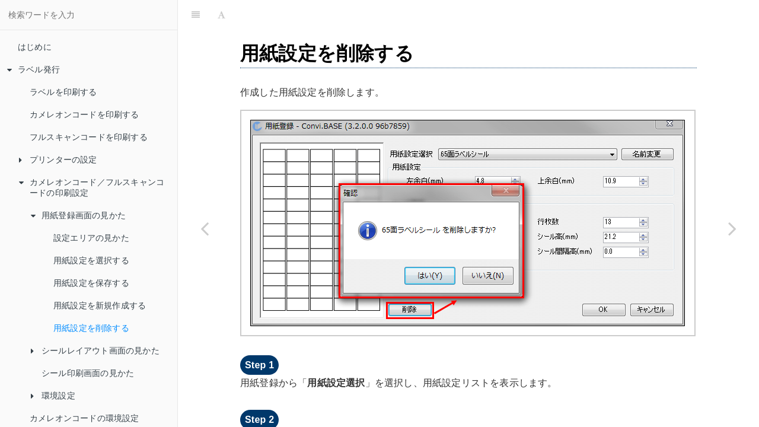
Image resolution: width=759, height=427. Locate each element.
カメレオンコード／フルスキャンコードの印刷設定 (91, 187)
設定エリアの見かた (91, 238)
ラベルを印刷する (63, 92)
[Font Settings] (221, 15)
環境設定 (53, 395)
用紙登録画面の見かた (78, 215)
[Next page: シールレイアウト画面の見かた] (732, 228)
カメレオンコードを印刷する (84, 114)
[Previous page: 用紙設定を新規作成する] (204, 228)
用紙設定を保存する (91, 283)
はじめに (35, 47)
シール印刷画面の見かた (88, 373)
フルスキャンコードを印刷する (89, 137)
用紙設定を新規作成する (99, 305)
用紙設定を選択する (91, 260)
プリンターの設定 (58, 159)
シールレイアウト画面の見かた (95, 350)
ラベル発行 (33, 69)
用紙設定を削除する (91, 328)
